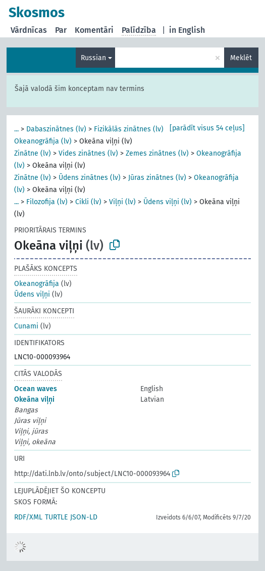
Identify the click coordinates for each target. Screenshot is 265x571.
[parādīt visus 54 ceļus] (207, 128)
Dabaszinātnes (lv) (56, 129)
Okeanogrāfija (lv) (43, 141)
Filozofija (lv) (47, 202)
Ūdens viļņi (32, 294)
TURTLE (56, 517)
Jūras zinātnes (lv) (157, 177)
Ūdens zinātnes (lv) (90, 177)
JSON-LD (83, 517)
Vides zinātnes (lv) (88, 153)
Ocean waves (35, 389)
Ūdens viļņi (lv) (167, 202)
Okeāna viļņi (34, 399)
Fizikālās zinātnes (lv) (129, 129)
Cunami (26, 326)
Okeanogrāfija (36, 283)
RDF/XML (28, 517)
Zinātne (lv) (32, 153)
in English (187, 30)
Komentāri (94, 30)
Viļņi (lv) (122, 202)
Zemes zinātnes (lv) (157, 153)
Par (61, 30)
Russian (93, 58)
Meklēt (241, 58)
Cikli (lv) (88, 202)
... (16, 129)
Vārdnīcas (29, 30)
